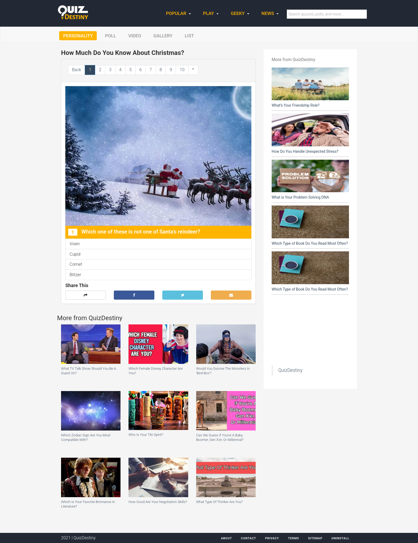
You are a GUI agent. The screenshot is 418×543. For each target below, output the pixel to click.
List (189, 35)
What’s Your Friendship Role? (295, 105)
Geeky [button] (240, 13)
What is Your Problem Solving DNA (300, 197)
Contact (248, 538)
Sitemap (315, 538)
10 (182, 69)
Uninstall (340, 538)
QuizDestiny (290, 370)
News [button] (270, 13)
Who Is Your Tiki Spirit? (145, 435)
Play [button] (211, 13)
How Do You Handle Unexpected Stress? (305, 151)
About (226, 538)
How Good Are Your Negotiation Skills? (157, 502)
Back (76, 69)
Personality (78, 35)
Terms (293, 538)
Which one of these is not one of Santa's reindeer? (134, 232)
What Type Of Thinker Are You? (219, 502)
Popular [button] (178, 13)
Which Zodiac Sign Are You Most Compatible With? (85, 437)
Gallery (162, 35)
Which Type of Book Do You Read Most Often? (310, 243)
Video (134, 35)
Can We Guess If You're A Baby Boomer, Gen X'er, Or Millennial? (220, 437)
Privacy (272, 538)
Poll (110, 35)
